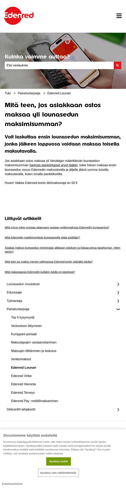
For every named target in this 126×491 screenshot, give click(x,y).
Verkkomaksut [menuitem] (21, 359)
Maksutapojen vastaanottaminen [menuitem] (33, 342)
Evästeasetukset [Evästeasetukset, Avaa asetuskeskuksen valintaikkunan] (12, 483)
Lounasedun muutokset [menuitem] (23, 284)
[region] (63, 460)
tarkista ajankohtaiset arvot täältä (53, 165)
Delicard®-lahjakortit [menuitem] (21, 409)
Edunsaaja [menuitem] (14, 292)
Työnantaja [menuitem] (14, 301)
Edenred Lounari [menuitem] (23, 367)
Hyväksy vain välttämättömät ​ (58, 472)
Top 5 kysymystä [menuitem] (22, 317)
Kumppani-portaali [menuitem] (24, 334)
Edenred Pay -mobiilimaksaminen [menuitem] (34, 401)
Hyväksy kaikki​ (58, 461)
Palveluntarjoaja (29, 93)
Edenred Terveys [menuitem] (23, 392)
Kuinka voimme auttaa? (37, 56)
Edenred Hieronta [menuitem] (23, 384)
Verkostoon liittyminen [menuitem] (26, 326)
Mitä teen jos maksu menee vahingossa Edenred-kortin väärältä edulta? (49, 261)
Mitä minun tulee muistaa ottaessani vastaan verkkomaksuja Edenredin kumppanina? (57, 227)
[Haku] (117, 65)
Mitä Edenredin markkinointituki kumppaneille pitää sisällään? (42, 237)
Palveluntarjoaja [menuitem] (18, 309)
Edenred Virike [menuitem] (21, 376)
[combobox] (59, 65)
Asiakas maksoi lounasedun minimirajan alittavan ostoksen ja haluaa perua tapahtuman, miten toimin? (62, 249)
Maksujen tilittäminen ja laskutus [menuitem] (33, 351)
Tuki (8, 93)
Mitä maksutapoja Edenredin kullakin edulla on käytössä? (40, 272)
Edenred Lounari (59, 93)
